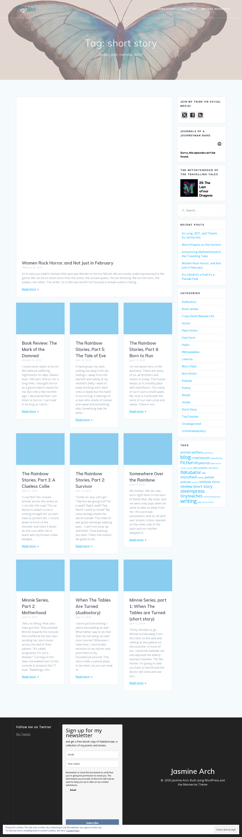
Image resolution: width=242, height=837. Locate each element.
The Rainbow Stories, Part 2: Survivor (90, 480)
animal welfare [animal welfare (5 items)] (191, 452)
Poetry (186, 388)
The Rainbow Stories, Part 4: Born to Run (144, 349)
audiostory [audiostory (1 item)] (208, 453)
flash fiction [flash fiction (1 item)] (216, 463)
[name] (92, 764)
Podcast (187, 381)
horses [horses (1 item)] (190, 468)
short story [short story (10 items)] (202, 486)
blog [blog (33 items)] (185, 457)
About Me (189, 9)
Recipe (186, 395)
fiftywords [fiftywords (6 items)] (202, 463)
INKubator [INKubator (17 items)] (190, 472)
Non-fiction (189, 373)
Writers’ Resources (215, 9)
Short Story (189, 409)
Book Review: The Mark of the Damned (39, 349)
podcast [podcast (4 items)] (185, 482)
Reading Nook (163, 9)
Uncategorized (191, 424)
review (186, 402)
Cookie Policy (72, 830)
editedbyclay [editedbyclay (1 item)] (216, 458)
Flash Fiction (190, 330)
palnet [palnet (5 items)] (209, 477)
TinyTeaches (190, 416)
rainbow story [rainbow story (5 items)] (209, 482)
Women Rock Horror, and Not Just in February (67, 263)
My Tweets (23, 734)
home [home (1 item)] (183, 468)
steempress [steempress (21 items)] (192, 491)
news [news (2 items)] (201, 477)
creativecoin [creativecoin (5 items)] (201, 458)
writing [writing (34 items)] (188, 500)
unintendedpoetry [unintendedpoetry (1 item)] (211, 497)
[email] (92, 754)
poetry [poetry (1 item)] (195, 482)
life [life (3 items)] (204, 473)
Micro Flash (189, 366)
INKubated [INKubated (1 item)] (213, 468)
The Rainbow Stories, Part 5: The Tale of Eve (91, 349)
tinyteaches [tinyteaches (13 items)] (191, 496)
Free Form (188, 338)
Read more (29, 289)
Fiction (186, 323)
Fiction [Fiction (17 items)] (187, 462)
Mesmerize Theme (195, 784)
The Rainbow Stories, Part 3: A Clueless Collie (38, 480)
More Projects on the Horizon (201, 245)
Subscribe (92, 823)
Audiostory (189, 302)
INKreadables (191, 352)
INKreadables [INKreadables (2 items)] (200, 467)
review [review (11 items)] (186, 486)
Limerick (187, 359)
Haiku (185, 345)
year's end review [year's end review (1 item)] (205, 502)
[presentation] (92, 809)
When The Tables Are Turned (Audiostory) (93, 606)
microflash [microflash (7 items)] (188, 477)
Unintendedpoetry (194, 431)
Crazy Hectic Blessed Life (198, 316)
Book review (190, 309)
